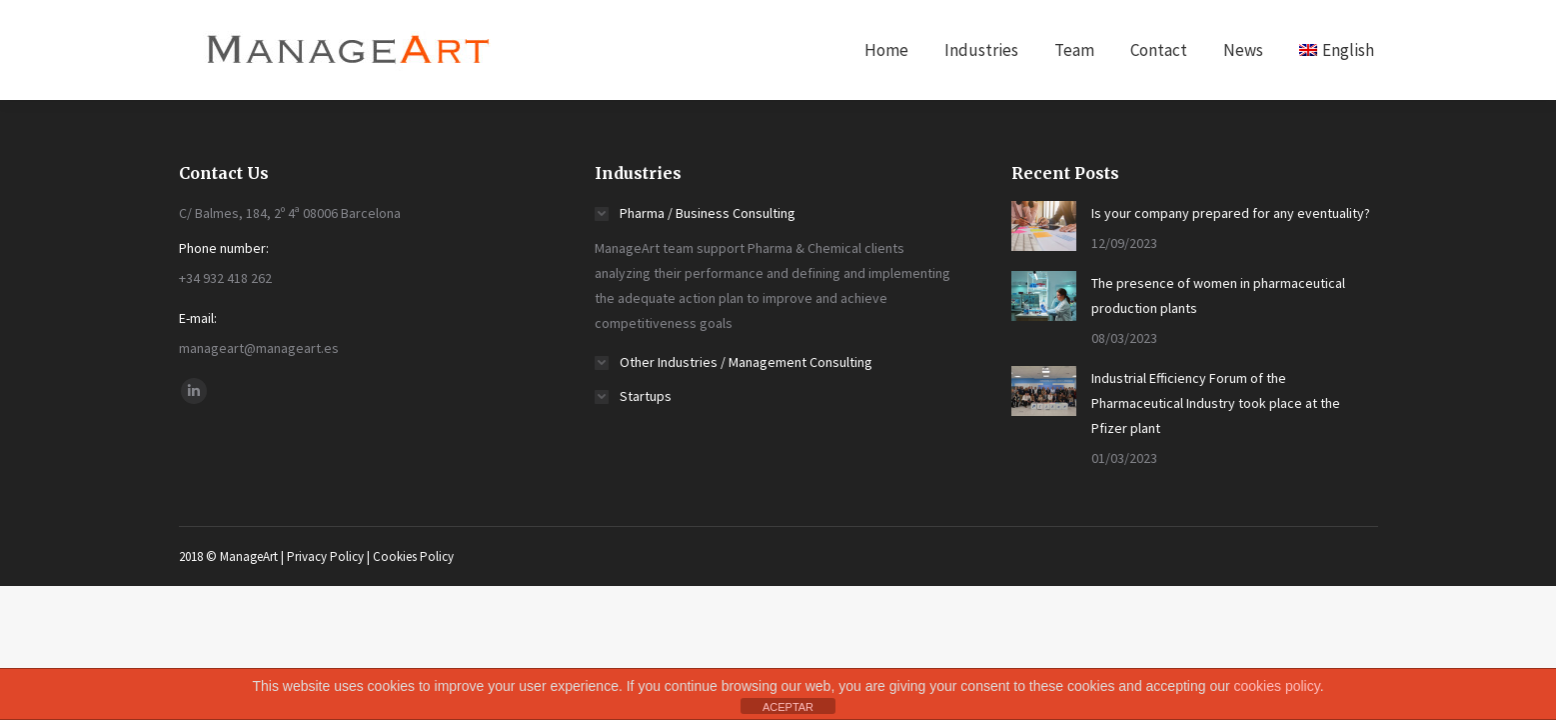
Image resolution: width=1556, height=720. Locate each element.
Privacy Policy (325, 556)
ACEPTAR (788, 707)
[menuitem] (886, 50)
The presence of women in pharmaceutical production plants (1218, 295)
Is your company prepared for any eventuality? (1230, 213)
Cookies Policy (413, 556)
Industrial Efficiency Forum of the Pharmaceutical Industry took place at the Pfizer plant (1215, 403)
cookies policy (1277, 686)
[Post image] (1043, 226)
